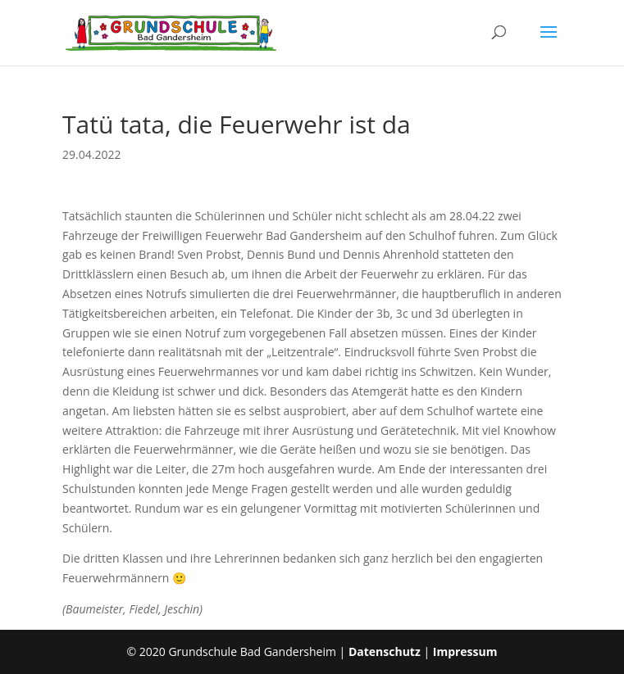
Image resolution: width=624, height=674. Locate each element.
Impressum (465, 651)
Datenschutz (384, 651)
